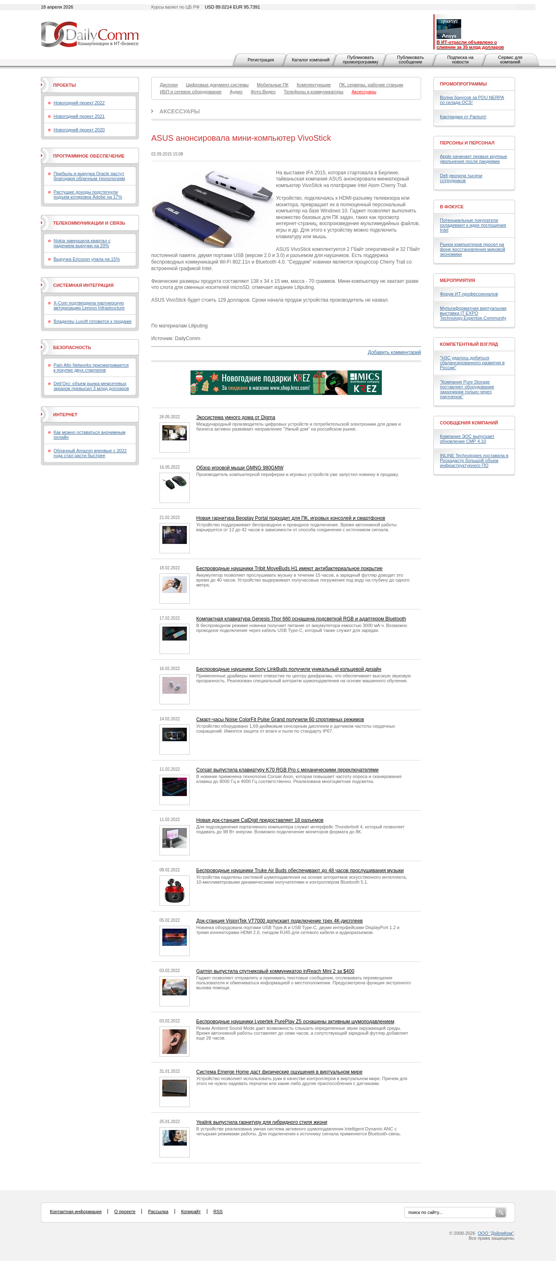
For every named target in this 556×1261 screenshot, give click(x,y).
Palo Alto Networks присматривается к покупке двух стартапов (91, 367)
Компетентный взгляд (469, 344)
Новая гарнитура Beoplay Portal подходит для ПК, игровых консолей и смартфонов (290, 518)
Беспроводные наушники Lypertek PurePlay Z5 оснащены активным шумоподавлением (295, 1021)
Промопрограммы (463, 83)
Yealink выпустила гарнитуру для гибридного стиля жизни (261, 1122)
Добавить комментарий (394, 352)
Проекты (64, 85)
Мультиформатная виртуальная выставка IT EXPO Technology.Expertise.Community (473, 313)
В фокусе (452, 206)
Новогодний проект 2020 (79, 129)
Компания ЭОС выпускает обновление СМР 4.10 (467, 439)
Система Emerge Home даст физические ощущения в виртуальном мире (279, 1072)
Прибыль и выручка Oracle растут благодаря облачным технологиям (89, 176)
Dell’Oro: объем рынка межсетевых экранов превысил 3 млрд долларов (91, 386)
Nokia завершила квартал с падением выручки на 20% (82, 243)
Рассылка (158, 1211)
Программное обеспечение (89, 155)
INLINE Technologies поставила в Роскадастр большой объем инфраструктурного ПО (474, 460)
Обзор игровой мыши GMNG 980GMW (239, 468)
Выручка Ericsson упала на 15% (87, 259)
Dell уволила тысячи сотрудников (461, 178)
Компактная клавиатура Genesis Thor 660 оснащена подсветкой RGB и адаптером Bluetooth (301, 619)
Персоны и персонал (467, 142)
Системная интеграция (83, 285)
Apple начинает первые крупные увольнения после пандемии (473, 159)
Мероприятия (457, 280)
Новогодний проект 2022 (79, 102)
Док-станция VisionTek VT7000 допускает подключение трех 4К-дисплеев (279, 921)
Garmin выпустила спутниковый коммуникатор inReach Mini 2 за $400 (275, 971)
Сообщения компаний (469, 422)
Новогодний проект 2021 (79, 116)
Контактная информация (75, 1211)
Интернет (65, 414)
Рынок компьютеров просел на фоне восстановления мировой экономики (472, 249)
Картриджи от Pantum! (463, 116)
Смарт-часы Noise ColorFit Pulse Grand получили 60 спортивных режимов (280, 719)
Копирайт (191, 1211)
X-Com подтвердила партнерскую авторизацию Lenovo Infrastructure (89, 305)
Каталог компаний (311, 59)
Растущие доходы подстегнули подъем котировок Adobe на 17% (88, 194)
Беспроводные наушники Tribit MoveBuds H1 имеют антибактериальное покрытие (289, 568)
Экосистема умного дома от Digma (235, 417)
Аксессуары (179, 111)
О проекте (124, 1211)
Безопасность (72, 347)
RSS (218, 1211)
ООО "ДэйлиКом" (496, 1233)
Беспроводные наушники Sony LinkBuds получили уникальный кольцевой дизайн (288, 669)
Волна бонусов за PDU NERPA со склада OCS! (472, 100)
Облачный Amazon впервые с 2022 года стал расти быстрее (90, 453)
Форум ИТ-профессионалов (469, 293)
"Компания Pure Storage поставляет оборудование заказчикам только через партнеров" (467, 389)
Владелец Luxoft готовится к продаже (93, 321)
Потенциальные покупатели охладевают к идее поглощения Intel (473, 225)
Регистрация (261, 59)
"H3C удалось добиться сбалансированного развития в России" (472, 362)
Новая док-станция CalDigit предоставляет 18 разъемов (259, 820)
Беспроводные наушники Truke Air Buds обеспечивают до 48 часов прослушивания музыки (300, 870)
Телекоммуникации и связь (89, 223)
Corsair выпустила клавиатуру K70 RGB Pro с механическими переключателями (287, 770)
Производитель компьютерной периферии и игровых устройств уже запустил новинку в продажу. (297, 474)
